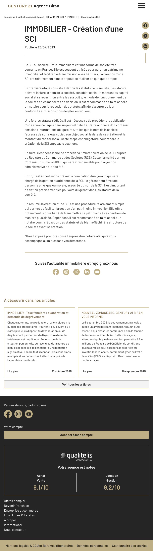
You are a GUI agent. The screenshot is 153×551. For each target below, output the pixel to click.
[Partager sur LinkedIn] (145, 46)
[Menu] (141, 5)
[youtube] (29, 414)
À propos (10, 520)
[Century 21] (33, 6)
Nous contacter (15, 529)
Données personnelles (93, 545)
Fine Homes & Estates (19, 515)
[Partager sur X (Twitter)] (145, 35)
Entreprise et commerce (21, 510)
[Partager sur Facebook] (145, 25)
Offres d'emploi (14, 501)
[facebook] (8, 414)
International (13, 525)
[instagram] (18, 414)
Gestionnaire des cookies (129, 545)
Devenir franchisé (16, 505)
